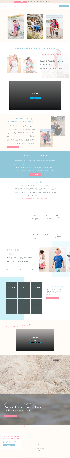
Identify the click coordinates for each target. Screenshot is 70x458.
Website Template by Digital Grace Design (43, 457)
